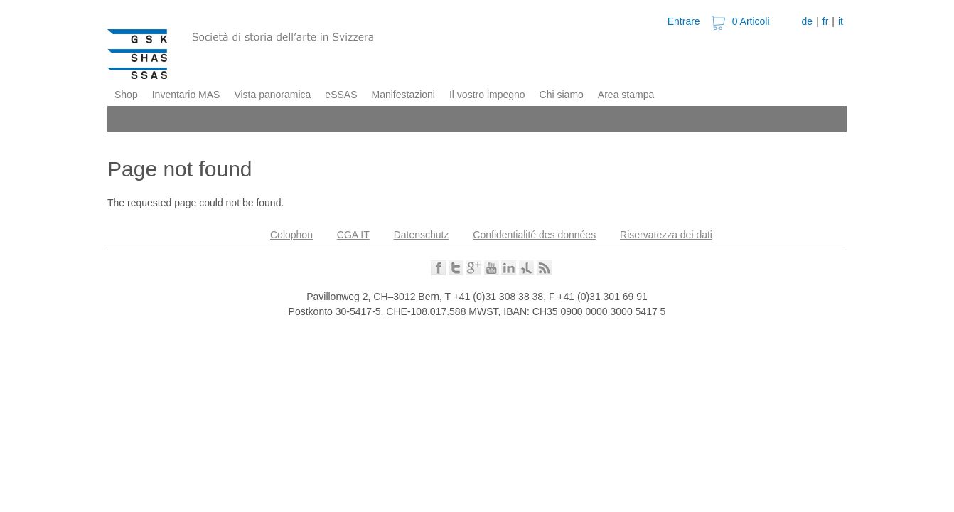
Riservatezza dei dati (666, 234)
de (807, 21)
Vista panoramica (272, 94)
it (840, 21)
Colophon (291, 234)
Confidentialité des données (534, 234)
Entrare (684, 21)
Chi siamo (562, 94)
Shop (126, 94)
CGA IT (353, 234)
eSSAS (341, 94)
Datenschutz (421, 234)
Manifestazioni (403, 94)
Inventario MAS (186, 94)
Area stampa (626, 94)
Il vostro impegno (487, 94)
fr (825, 21)
